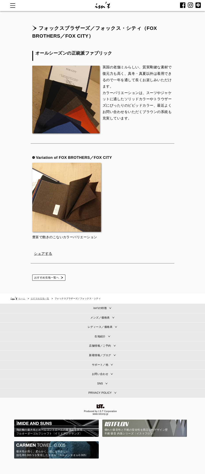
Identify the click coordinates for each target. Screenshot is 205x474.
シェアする (43, 253)
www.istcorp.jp (100, 414)
